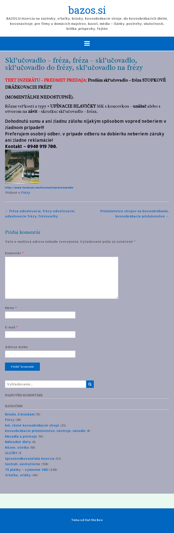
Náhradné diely (18, 442)
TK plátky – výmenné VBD (26, 469)
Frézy (25, 192)
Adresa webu (16, 347)
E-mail (11, 327)
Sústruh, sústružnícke (23, 464)
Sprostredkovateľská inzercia (29, 458)
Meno (11, 308)
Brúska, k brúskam (19, 414)
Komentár (14, 253)
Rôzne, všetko (17, 447)
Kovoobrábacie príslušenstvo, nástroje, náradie (45, 431)
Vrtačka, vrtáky (18, 475)
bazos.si (87, 10)
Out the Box (94, 520)
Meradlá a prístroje (21, 436)
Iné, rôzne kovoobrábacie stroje (32, 425)
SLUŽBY (11, 453)
